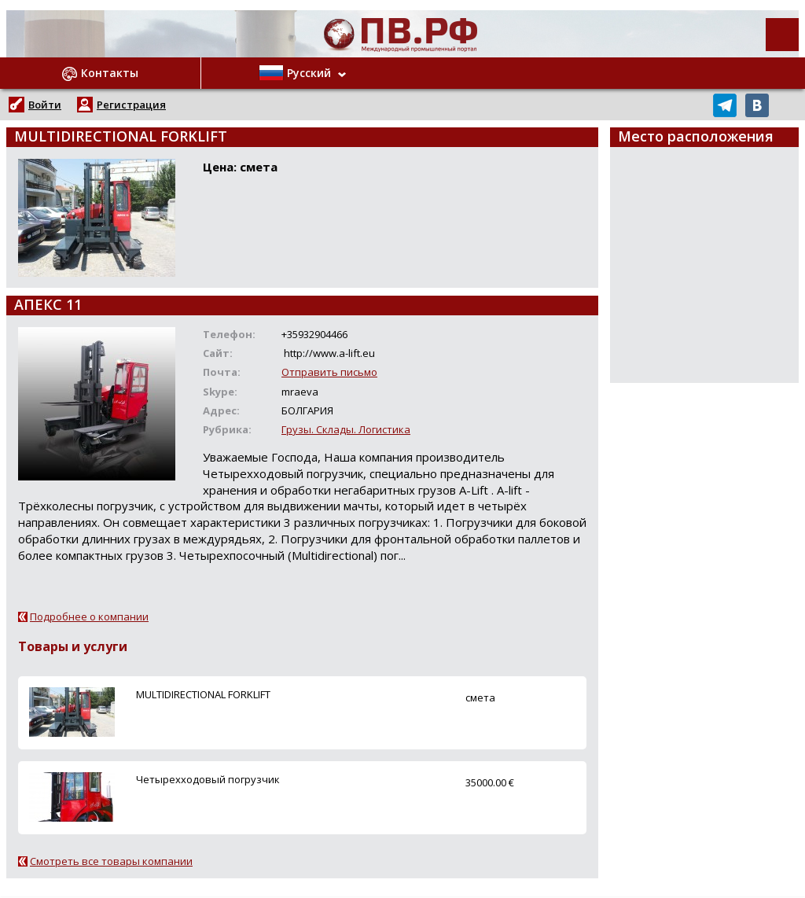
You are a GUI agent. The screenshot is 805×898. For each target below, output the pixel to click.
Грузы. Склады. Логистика (345, 429)
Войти (44, 105)
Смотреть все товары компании (111, 861)
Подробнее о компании (89, 616)
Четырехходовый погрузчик (208, 779)
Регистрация (131, 105)
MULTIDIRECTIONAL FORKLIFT (203, 694)
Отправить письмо (329, 372)
